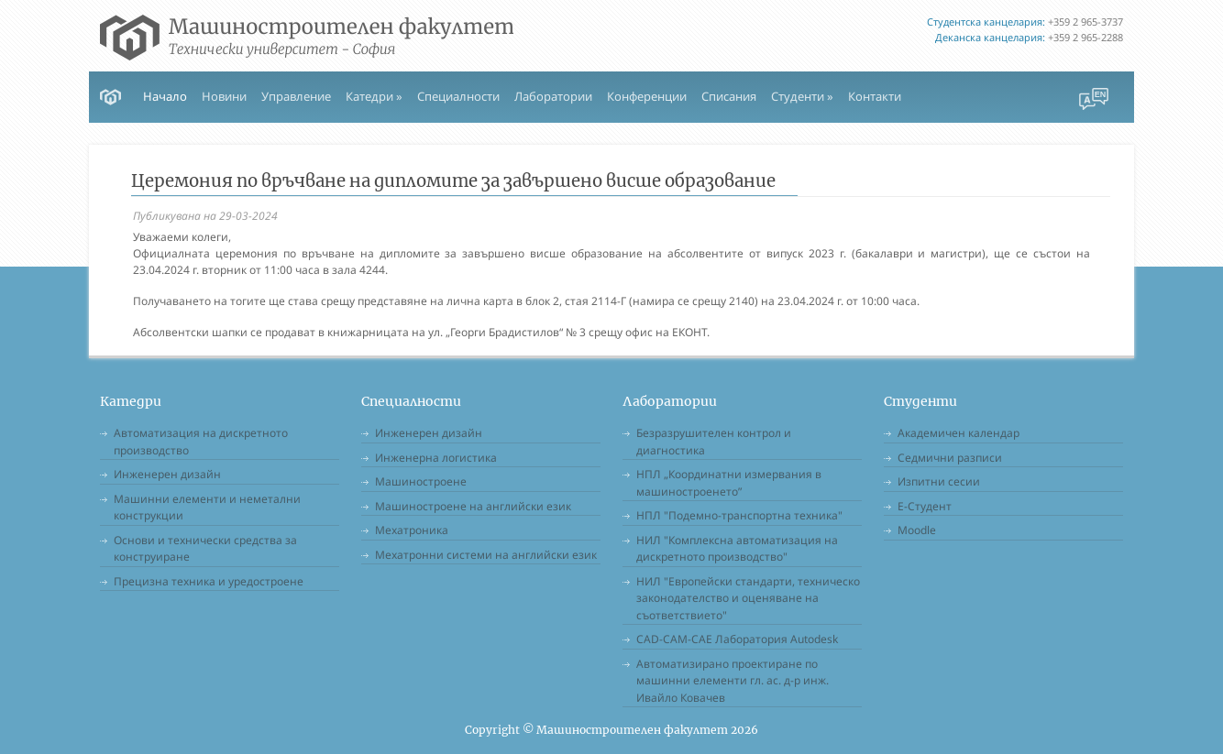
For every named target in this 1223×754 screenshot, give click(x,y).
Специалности (458, 96)
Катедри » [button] (374, 96)
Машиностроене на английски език (473, 506)
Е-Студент (925, 506)
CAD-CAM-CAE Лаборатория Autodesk (737, 639)
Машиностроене (421, 481)
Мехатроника (411, 530)
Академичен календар (958, 433)
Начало (165, 96)
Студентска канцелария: (986, 21)
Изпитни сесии (939, 481)
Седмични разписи (950, 457)
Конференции (647, 96)
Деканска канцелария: (990, 37)
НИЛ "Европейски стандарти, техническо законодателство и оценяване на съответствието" (748, 598)
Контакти (874, 96)
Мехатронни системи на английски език (486, 555)
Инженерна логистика (436, 457)
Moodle (917, 530)
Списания (728, 96)
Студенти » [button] (802, 96)
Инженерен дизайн (167, 474)
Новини (224, 96)
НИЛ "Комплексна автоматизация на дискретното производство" (737, 548)
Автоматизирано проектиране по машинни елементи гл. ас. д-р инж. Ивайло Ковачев (732, 680)
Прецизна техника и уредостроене (208, 581)
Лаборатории (553, 96)
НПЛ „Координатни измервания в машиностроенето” (728, 482)
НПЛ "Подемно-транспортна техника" (739, 515)
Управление (296, 96)
